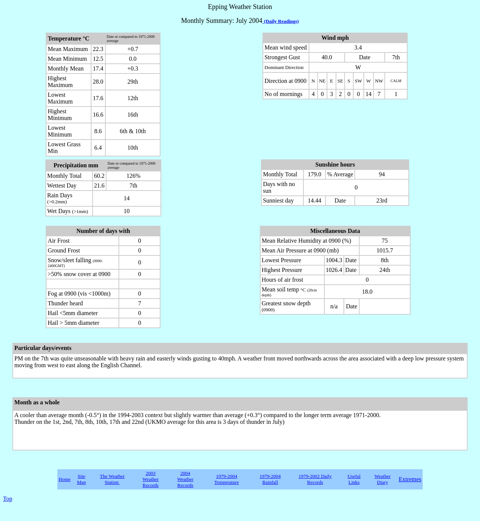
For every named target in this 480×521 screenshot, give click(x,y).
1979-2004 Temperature (226, 479)
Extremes (410, 479)
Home (64, 479)
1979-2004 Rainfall (270, 479)
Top (7, 498)
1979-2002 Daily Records (315, 479)
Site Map (81, 479)
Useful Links (354, 479)
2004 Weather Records (185, 479)
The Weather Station (112, 479)
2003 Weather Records (150, 479)
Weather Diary (383, 479)
